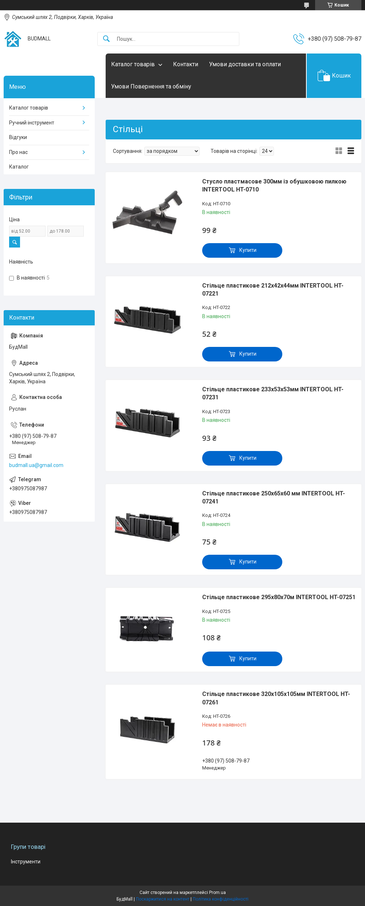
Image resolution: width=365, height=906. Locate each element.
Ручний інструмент (31, 123)
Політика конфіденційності (220, 899)
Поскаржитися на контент (162, 899)
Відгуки (18, 137)
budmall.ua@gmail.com (36, 465)
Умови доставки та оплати (245, 64)
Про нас (18, 152)
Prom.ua (217, 892)
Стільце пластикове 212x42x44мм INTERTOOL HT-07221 (273, 289)
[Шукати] (106, 39)
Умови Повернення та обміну (151, 86)
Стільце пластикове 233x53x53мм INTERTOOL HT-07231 (273, 393)
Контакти (185, 64)
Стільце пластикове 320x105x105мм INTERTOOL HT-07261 (276, 698)
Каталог (19, 167)
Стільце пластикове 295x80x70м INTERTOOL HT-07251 (279, 597)
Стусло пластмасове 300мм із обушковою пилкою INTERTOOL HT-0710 (274, 185)
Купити (247, 250)
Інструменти (25, 862)
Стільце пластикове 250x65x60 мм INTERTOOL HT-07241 (273, 497)
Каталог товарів (133, 64)
